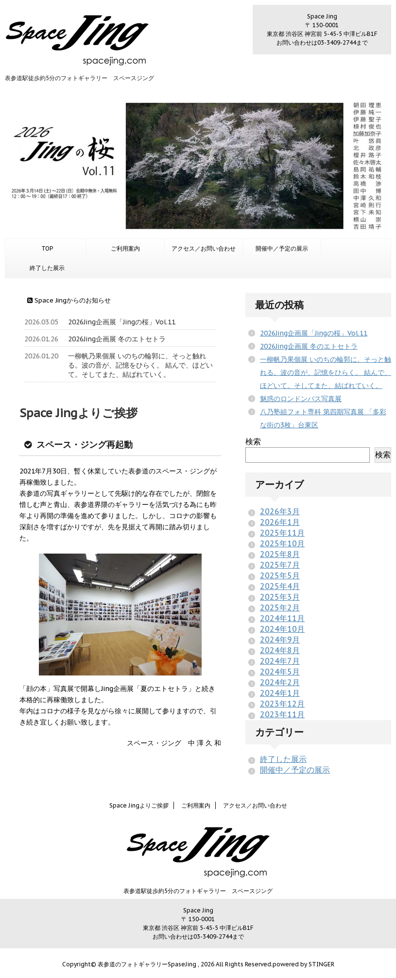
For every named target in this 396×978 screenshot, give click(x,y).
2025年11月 (282, 533)
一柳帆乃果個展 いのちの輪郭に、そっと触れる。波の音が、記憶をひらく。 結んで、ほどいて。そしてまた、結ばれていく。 (140, 365)
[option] (198, 165)
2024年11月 (282, 618)
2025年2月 (280, 607)
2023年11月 (282, 714)
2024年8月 (280, 650)
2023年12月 (282, 703)
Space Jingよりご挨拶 (139, 805)
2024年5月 (280, 671)
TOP (47, 248)
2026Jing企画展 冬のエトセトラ (117, 339)
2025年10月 (282, 543)
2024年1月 (280, 693)
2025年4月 (280, 586)
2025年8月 (280, 554)
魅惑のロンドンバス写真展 (301, 398)
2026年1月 (280, 522)
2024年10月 (282, 629)
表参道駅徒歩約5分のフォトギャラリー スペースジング (198, 890)
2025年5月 (280, 575)
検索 (253, 441)
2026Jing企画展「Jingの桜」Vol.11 (121, 322)
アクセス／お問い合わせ (204, 248)
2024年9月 (280, 639)
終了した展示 (47, 267)
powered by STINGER (303, 964)
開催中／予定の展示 (282, 248)
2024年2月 (280, 682)
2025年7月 (280, 565)
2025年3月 (280, 597)
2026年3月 (280, 511)
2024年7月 (280, 661)
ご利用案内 (125, 248)
